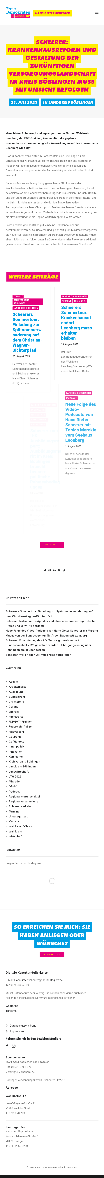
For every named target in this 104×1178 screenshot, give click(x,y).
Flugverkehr (16, 731)
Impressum (17, 1031)
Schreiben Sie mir (52, 954)
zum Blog (52, 545)
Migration (15, 781)
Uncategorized (18, 816)
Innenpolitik (16, 746)
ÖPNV (13, 786)
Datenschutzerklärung (23, 1025)
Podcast (14, 791)
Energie (14, 711)
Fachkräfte (16, 716)
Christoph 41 (17, 701)
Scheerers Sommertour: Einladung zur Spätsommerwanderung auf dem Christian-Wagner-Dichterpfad (35, 332)
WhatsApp (12, 1006)
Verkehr (14, 821)
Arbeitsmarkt (17, 686)
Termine (26, 296)
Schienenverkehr (20, 806)
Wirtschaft (16, 836)
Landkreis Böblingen (70, 102)
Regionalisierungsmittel (24, 796)
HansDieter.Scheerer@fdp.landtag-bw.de (38, 980)
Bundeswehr (17, 696)
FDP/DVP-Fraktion (20, 721)
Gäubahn (15, 736)
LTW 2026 (15, 776)
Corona (13, 706)
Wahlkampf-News (20, 826)
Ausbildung (16, 691)
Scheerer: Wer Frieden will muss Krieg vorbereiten (38, 654)
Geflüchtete (16, 741)
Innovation (15, 751)
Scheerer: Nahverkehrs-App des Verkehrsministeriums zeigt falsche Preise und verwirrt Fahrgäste (51, 623)
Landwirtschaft (19, 771)
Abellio (13, 681)
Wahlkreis (15, 831)
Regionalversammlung (23, 801)
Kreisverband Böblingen (29, 302)
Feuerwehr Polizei (20, 726)
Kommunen (95, 301)
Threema (11, 1010)
